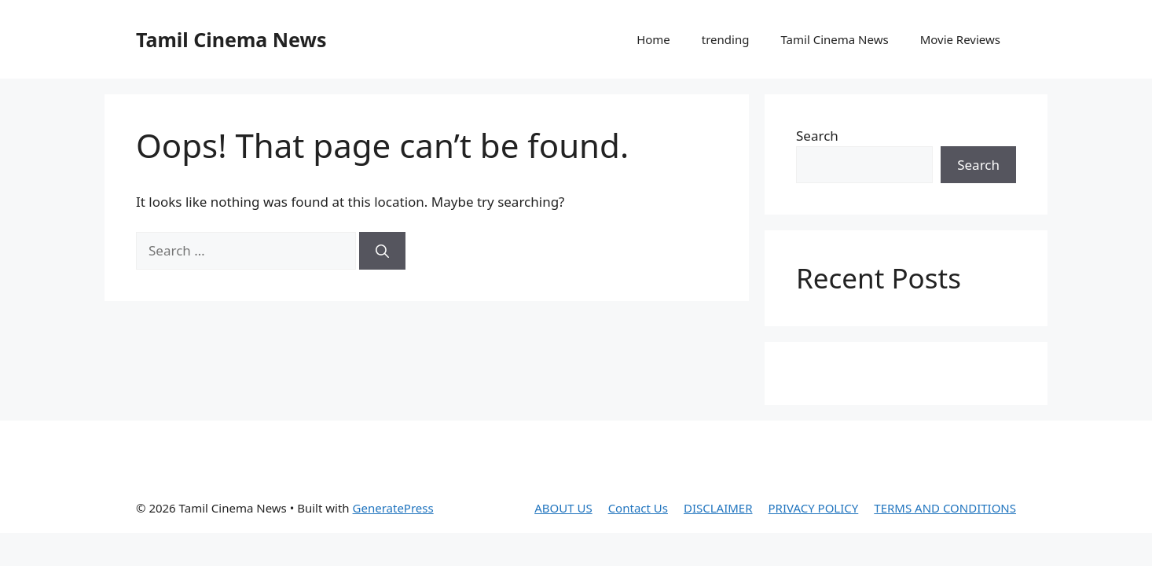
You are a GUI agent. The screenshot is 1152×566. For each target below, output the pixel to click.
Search (817, 136)
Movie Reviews (960, 39)
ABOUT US (563, 508)
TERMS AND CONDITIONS (945, 508)
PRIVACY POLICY (814, 508)
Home (653, 39)
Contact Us (638, 508)
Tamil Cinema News (231, 39)
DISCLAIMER (718, 508)
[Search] (382, 251)
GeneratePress (393, 508)
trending (726, 39)
